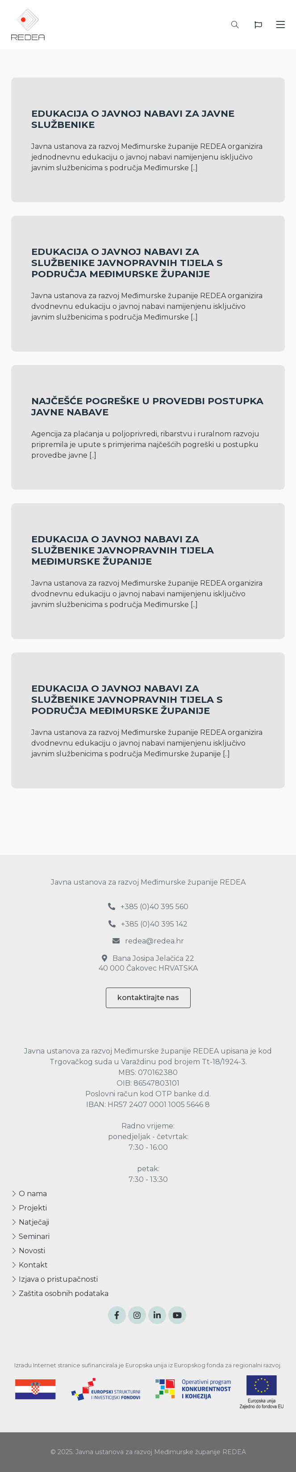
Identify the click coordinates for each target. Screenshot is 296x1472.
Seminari (30, 1236)
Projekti (29, 1208)
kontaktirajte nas (148, 997)
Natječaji (30, 1222)
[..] (194, 168)
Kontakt (29, 1265)
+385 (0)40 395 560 (148, 906)
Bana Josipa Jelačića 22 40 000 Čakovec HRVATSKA (148, 963)
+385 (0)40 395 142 (148, 924)
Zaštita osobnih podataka (59, 1293)
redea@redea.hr (148, 941)
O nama (29, 1193)
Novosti (28, 1250)
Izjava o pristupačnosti (54, 1279)
